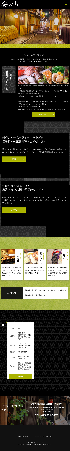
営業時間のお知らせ (41, 295)
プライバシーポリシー (36, 436)
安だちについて (43, 114)
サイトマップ (48, 436)
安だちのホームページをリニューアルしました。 (51, 290)
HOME (20, 436)
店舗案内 (20, 377)
